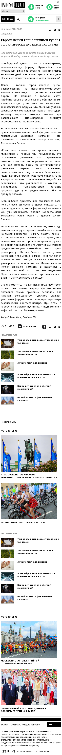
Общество (6, 33)
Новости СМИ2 (8, 421)
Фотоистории (9, 430)
